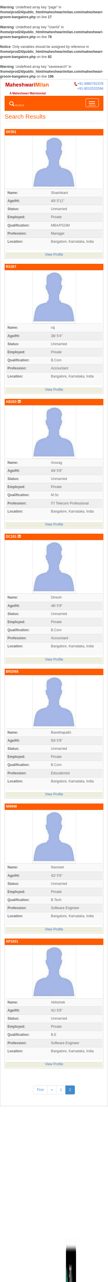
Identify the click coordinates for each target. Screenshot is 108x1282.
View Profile (54, 255)
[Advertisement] (54, 1169)
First (40, 1090)
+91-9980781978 (88, 84)
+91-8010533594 (90, 89)
